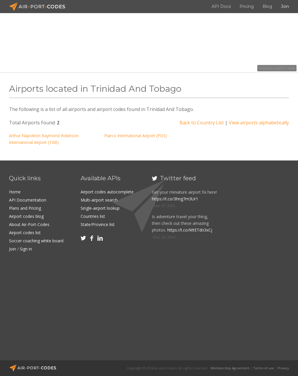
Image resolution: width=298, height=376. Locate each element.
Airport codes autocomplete (107, 192)
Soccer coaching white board (36, 240)
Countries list (93, 216)
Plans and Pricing (25, 208)
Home (15, 192)
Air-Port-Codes (39, 6)
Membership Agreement (230, 368)
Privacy (283, 368)
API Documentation (27, 200)
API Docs (221, 6)
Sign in (26, 249)
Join (285, 6)
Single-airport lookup (100, 208)
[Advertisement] (261, 263)
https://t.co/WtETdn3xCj (189, 230)
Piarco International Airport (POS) (135, 135)
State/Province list (98, 224)
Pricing (247, 6)
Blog (267, 6)
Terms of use (263, 368)
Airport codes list (25, 232)
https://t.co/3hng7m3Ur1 (175, 199)
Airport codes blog (26, 216)
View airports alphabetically (259, 122)
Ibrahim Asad (284, 68)
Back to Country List (202, 122)
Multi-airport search (99, 200)
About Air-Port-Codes (29, 224)
